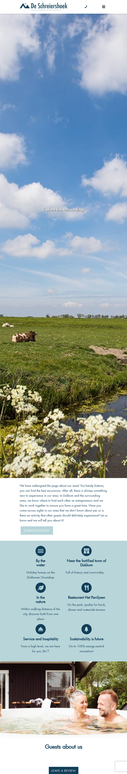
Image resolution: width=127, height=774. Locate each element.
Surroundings (37, 531)
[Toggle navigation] (103, 6)
